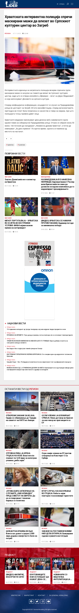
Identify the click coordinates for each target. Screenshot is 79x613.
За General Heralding (58, 595)
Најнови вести (16, 323)
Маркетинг (29, 595)
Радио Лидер (11, 4)
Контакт (41, 595)
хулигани (22, 145)
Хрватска (10, 145)
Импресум (15, 595)
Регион (8, 33)
